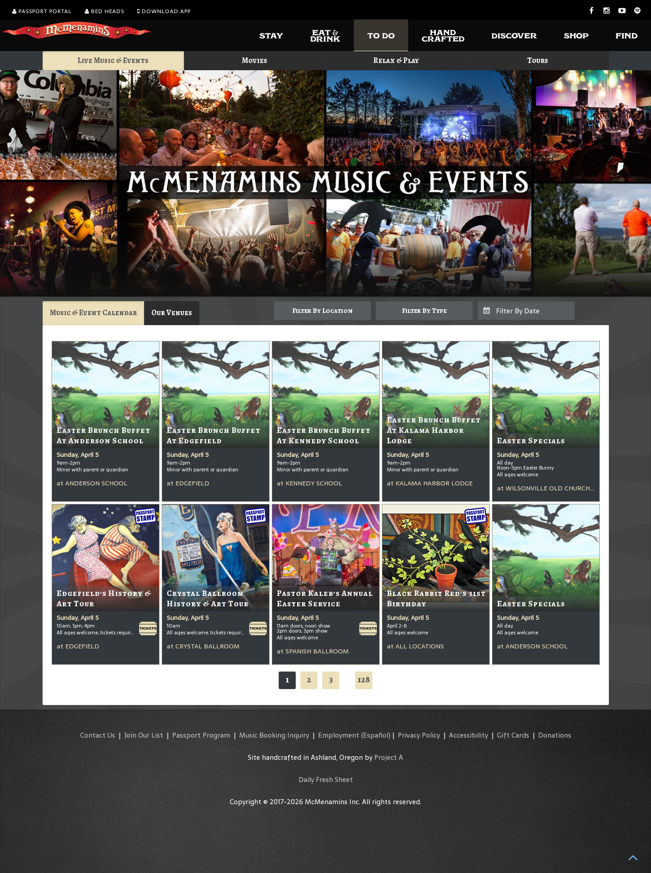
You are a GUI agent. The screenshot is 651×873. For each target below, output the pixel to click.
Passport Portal (42, 11)
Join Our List (143, 735)
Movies (254, 60)
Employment (338, 735)
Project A (388, 757)
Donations (554, 735)
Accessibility (468, 735)
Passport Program (201, 735)
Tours (537, 60)
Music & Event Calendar (93, 312)
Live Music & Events (113, 60)
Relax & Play (396, 60)
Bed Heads (104, 11)
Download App (164, 11)
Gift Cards (513, 735)
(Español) (376, 735)
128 (363, 679)
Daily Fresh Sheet (326, 779)
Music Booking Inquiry (274, 735)
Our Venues (171, 312)
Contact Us (97, 735)
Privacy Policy (419, 735)
